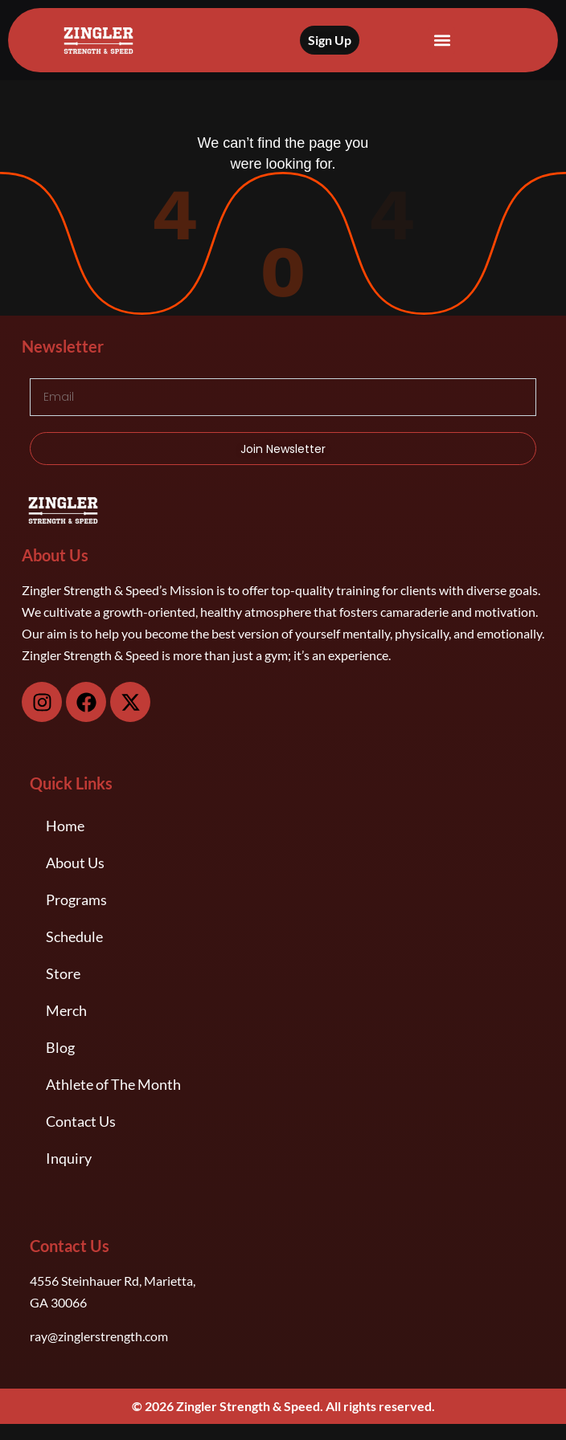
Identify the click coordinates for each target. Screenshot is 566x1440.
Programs (76, 899)
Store (63, 973)
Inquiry (69, 1158)
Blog (60, 1047)
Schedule (74, 936)
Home (65, 825)
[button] (442, 40)
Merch (66, 1010)
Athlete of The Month (113, 1084)
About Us (75, 862)
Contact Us (81, 1121)
